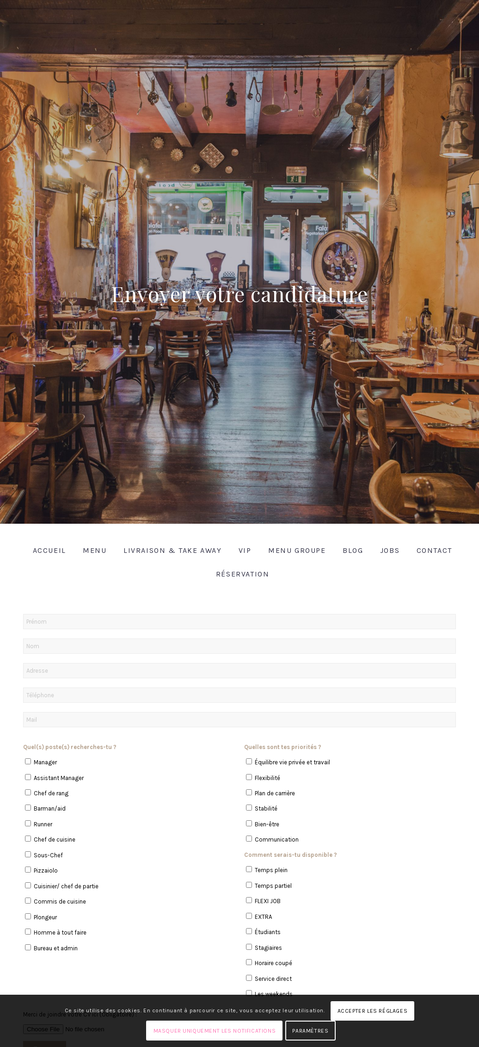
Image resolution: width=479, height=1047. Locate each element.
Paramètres (310, 1031)
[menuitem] (46, 550)
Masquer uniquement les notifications (215, 1031)
